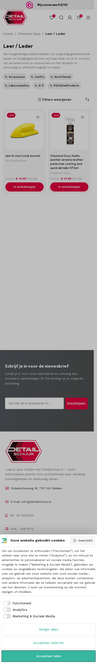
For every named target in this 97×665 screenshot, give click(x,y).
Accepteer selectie (48, 643)
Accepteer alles (48, 656)
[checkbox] (16, 603)
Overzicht (82, 540)
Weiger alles (48, 629)
